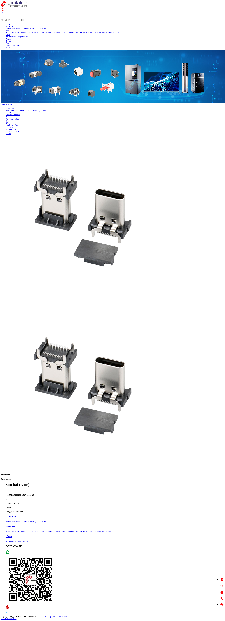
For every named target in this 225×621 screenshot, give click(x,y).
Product (8, 30)
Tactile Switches (73, 33)
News (8, 35)
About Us (9, 26)
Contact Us (10, 43)
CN (2, 13)
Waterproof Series (107, 33)
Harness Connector (27, 33)
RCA (65, 33)
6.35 (31, 110)
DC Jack (17, 33)
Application (10, 47)
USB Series (83, 33)
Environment (41, 28)
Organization (26, 28)
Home (8, 24)
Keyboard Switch (53, 33)
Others (116, 33)
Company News (23, 37)
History (33, 28)
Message (17, 45)
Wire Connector (41, 33)
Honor (18, 28)
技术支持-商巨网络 (8, 619)
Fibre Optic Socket (40, 110)
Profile (8, 28)
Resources (9, 41)
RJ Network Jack (94, 33)
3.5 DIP (27, 110)
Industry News (11, 37)
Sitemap (48, 616)
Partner (8, 39)
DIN (61, 33)
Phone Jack (10, 33)
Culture (13, 28)
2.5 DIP (21, 110)
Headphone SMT (12, 110)
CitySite (63, 616)
